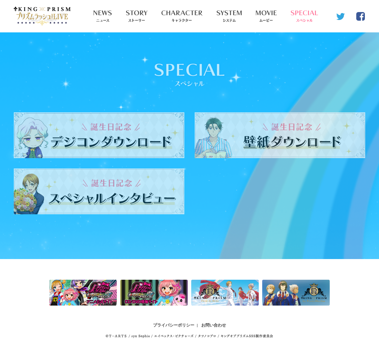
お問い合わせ (213, 325)
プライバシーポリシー (173, 325)
